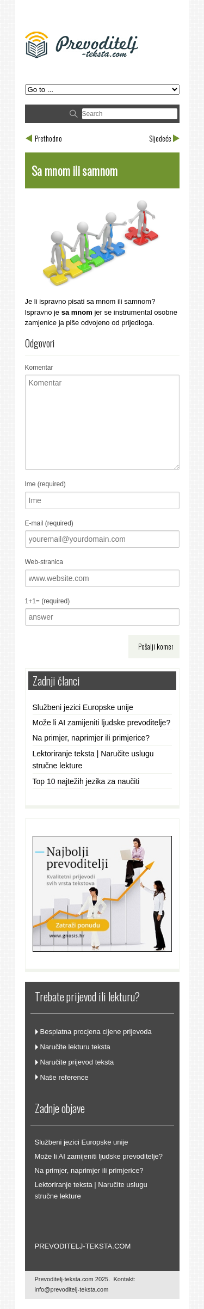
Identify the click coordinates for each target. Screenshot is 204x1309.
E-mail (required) (49, 523)
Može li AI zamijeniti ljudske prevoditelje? (102, 722)
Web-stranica (44, 562)
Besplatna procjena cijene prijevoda (96, 1031)
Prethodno (48, 138)
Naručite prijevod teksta (77, 1062)
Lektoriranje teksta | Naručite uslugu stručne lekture (93, 759)
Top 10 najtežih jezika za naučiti (86, 781)
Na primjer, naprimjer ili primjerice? (91, 737)
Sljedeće (160, 138)
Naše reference (64, 1077)
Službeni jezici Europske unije (83, 707)
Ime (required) (45, 484)
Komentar (39, 367)
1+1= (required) (47, 601)
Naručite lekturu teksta (75, 1047)
